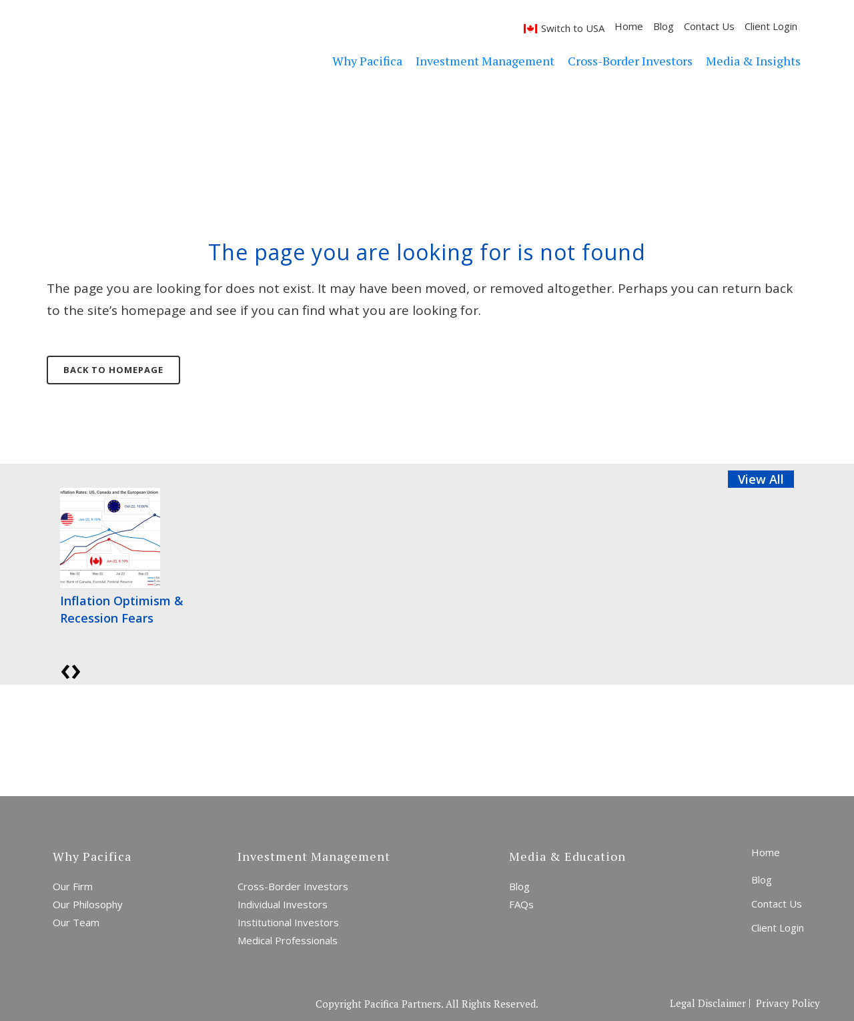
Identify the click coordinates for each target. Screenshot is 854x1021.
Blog (663, 26)
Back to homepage (113, 370)
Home (628, 26)
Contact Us (709, 26)
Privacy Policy (788, 1003)
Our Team (76, 922)
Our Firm (73, 886)
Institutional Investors (288, 922)
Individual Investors (283, 904)
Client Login (771, 26)
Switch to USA (572, 28)
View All (761, 479)
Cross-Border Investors (293, 886)
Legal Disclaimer (708, 1003)
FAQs (521, 904)
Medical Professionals (288, 940)
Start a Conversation (370, 739)
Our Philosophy (88, 904)
